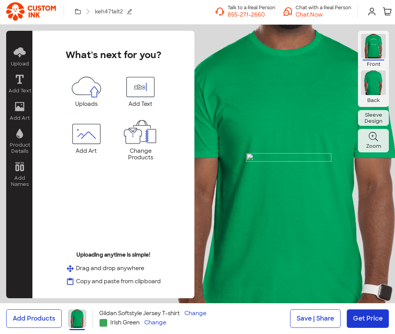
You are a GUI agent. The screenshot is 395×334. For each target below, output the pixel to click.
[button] (323, 15)
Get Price (368, 318)
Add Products (34, 318)
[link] (31, 11)
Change (195, 313)
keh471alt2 (113, 11)
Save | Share (315, 318)
